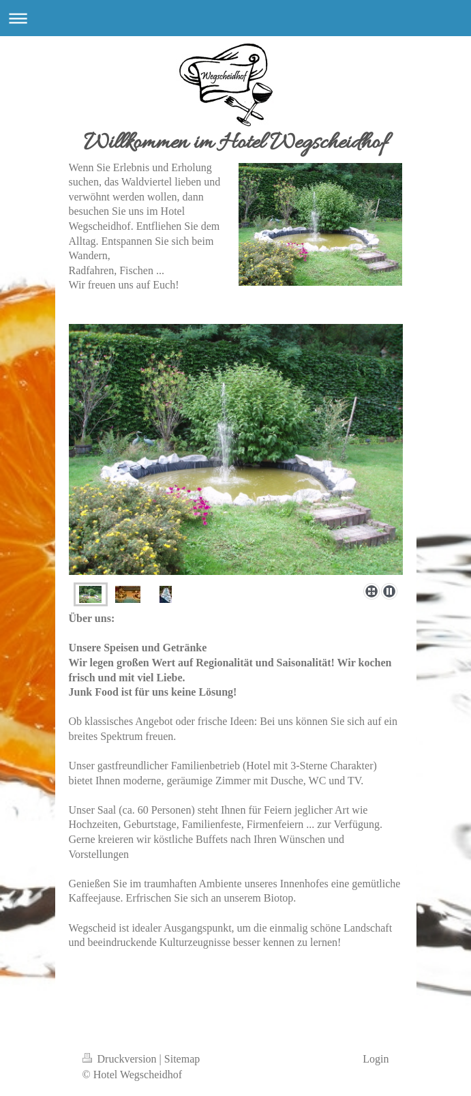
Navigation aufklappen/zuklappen (235, 18)
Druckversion (120, 1059)
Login (376, 1059)
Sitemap (182, 1059)
